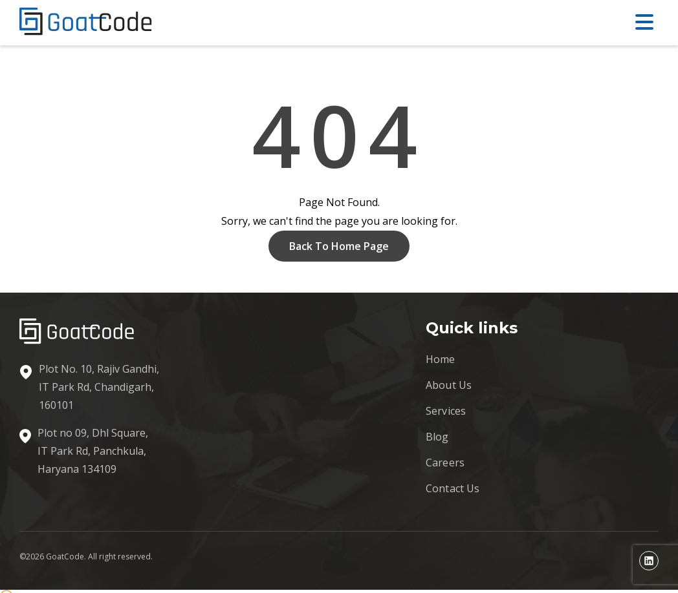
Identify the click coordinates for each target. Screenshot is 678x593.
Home (440, 359)
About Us (449, 385)
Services (446, 411)
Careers (445, 462)
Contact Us (453, 488)
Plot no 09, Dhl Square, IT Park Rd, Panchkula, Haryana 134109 (93, 451)
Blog (437, 437)
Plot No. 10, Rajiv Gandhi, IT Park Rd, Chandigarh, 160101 (99, 387)
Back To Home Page (339, 246)
